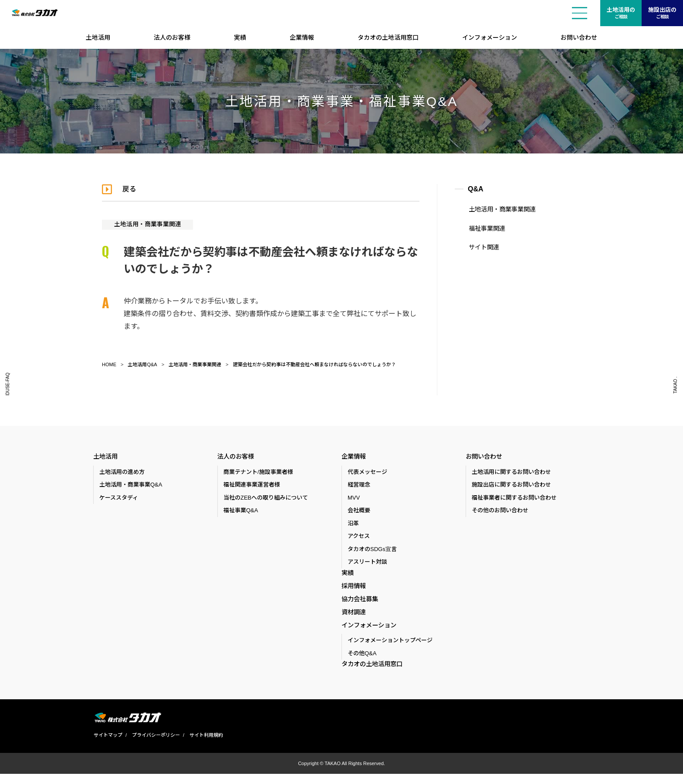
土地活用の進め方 (122, 472)
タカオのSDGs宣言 (372, 549)
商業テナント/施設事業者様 (258, 472)
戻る (130, 189)
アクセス (359, 536)
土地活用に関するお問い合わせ (511, 472)
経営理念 (359, 484)
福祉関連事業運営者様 (251, 484)
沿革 (353, 523)
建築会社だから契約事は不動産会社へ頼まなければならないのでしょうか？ (314, 364)
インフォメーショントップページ (390, 642)
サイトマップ (107, 737)
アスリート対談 (367, 561)
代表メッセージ (367, 472)
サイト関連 (483, 247)
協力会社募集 (360, 599)
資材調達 (354, 613)
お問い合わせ (579, 37)
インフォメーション (489, 37)
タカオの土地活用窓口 (388, 37)
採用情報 (354, 586)
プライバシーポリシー (155, 737)
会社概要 (359, 510)
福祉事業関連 (486, 228)
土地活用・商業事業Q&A (130, 484)
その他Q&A (362, 655)
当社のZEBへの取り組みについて (265, 497)
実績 (240, 37)
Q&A (476, 189)
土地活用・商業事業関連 (147, 224)
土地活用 (98, 37)
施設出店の (662, 13)
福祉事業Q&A (240, 510)
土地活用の (621, 13)
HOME (109, 364)
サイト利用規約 (206, 737)
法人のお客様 (172, 37)
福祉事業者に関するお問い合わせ (514, 497)
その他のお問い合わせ (500, 510)
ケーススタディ (118, 497)
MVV (354, 497)
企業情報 (302, 37)
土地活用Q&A (142, 364)
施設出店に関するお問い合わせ (511, 484)
